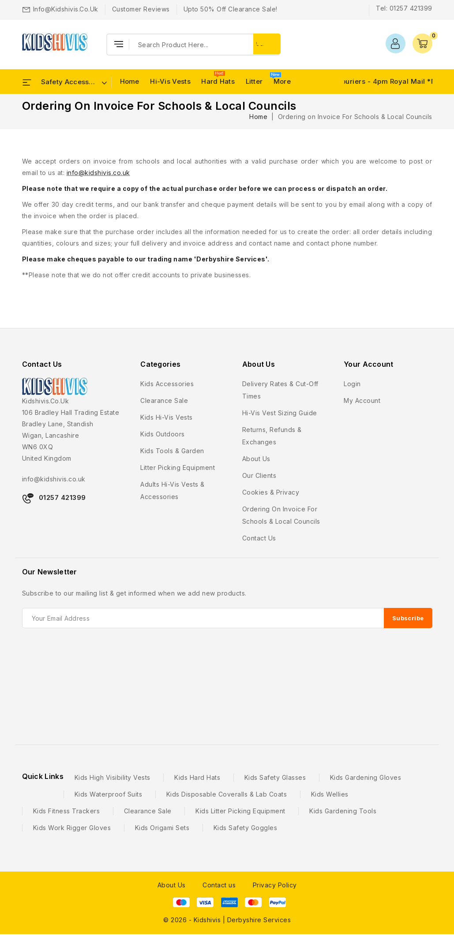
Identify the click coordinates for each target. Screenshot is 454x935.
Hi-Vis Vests (170, 81)
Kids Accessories (167, 383)
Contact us (259, 538)
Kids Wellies (330, 794)
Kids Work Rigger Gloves (72, 827)
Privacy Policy (275, 885)
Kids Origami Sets (162, 827)
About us (256, 458)
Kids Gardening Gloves (365, 777)
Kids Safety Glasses (275, 777)
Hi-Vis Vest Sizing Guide (279, 413)
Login (352, 383)
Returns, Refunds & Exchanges (272, 436)
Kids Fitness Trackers (66, 811)
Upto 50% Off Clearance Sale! (231, 9)
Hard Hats (218, 81)
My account (362, 400)
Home (129, 81)
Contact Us (42, 364)
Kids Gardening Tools (342, 811)
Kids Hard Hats (197, 777)
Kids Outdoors (162, 434)
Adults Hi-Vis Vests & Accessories (172, 490)
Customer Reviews (141, 9)
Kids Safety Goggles (246, 827)
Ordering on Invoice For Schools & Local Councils (281, 515)
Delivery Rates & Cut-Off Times (280, 390)
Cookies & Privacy (271, 492)
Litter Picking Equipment (177, 467)
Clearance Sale (164, 400)
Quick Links (43, 776)
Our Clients (259, 475)
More (282, 81)
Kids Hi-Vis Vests (166, 417)
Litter (254, 81)
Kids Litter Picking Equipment (240, 811)
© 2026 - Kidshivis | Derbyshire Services (227, 920)
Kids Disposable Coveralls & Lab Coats (226, 794)
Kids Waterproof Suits (109, 794)
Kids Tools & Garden (172, 450)
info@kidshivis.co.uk (65, 9)
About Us (172, 885)
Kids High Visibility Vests (112, 777)
